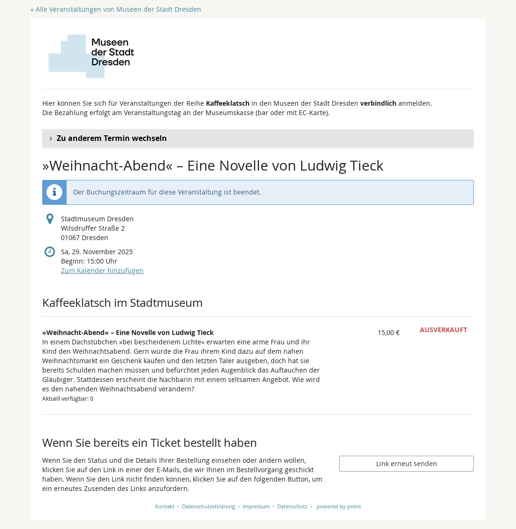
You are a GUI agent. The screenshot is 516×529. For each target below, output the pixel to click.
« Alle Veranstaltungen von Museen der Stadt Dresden (115, 9)
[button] (258, 139)
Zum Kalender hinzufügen (102, 270)
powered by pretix (339, 506)
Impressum (256, 506)
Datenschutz (292, 506)
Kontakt (165, 506)
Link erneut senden (406, 463)
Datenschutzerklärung (208, 506)
